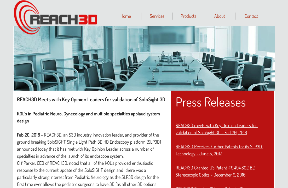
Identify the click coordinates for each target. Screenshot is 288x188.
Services (157, 16)
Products (188, 16)
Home (125, 16)
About (219, 16)
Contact (251, 16)
